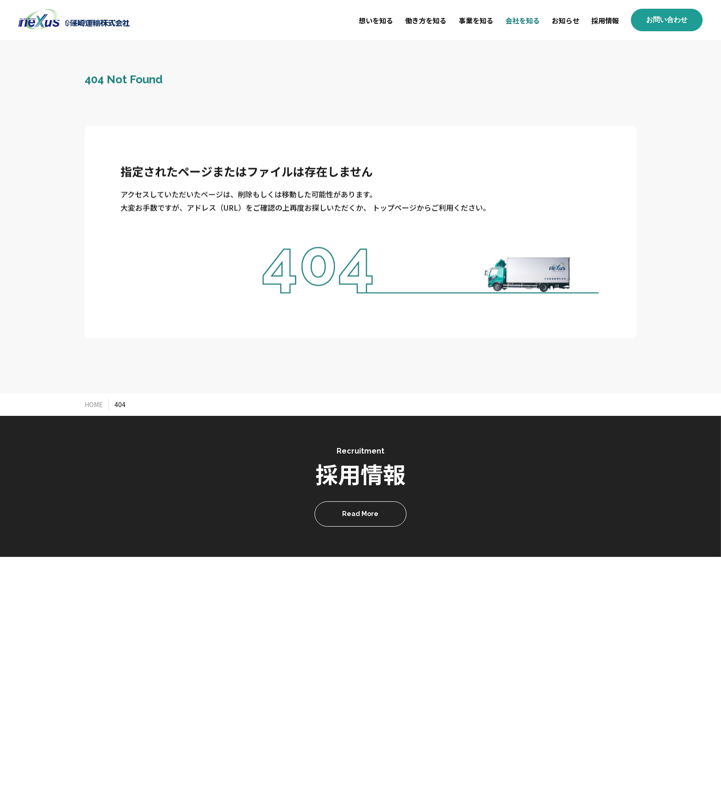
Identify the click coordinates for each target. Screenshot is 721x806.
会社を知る (522, 20)
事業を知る (476, 20)
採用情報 (605, 20)
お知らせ (565, 20)
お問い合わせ (666, 20)
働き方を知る (425, 20)
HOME (94, 404)
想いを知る (376, 20)
